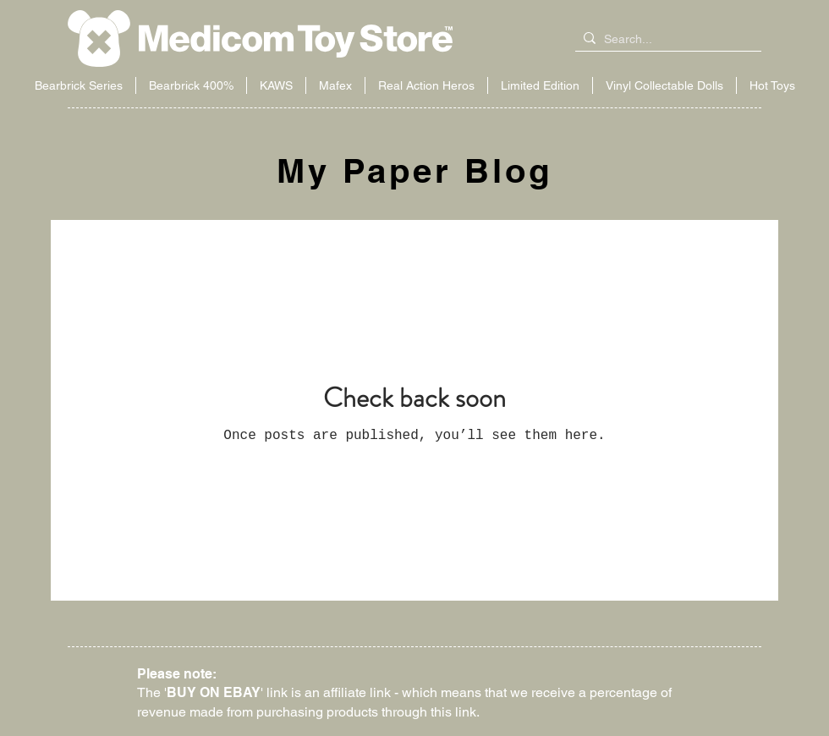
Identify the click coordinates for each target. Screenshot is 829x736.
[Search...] (665, 40)
